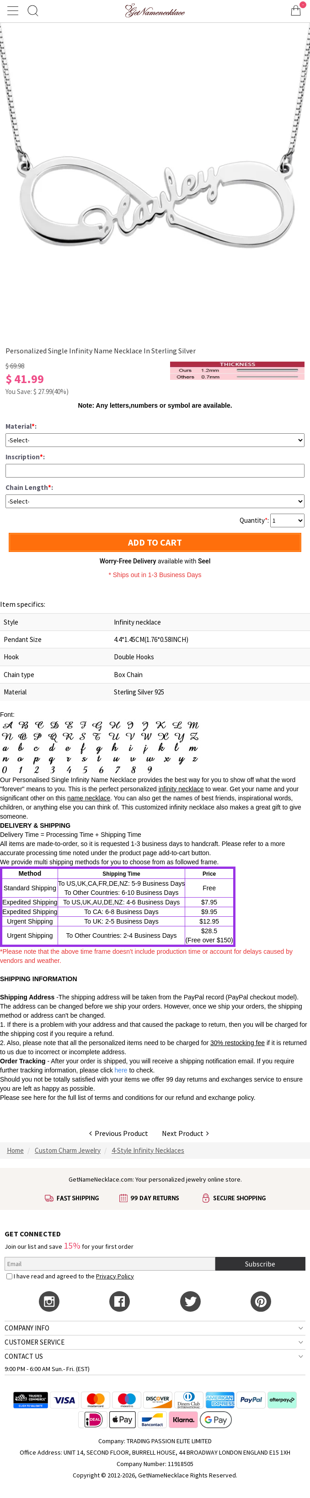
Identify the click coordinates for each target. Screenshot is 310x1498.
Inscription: (25, 456)
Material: (21, 426)
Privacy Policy (115, 1276)
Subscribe (260, 1263)
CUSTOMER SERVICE (34, 1342)
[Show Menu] (14, 10)
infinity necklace (181, 789)
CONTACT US (24, 1356)
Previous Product (118, 1133)
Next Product (185, 1133)
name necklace (88, 798)
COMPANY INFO (27, 1328)
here (39, 1097)
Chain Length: (29, 487)
